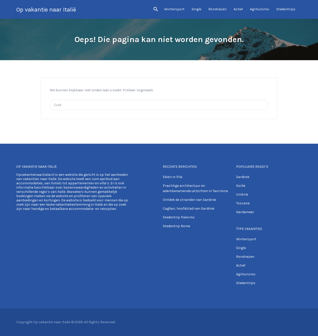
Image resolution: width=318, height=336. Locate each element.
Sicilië (240, 186)
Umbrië (242, 194)
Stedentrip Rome (176, 226)
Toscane (243, 203)
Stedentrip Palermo (179, 217)
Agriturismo (259, 9)
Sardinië (242, 177)
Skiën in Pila (172, 177)
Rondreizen (217, 9)
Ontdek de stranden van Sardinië (189, 200)
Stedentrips (285, 9)
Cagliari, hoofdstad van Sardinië (188, 208)
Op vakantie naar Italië (46, 9)
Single (196, 9)
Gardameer (245, 212)
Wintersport (174, 9)
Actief (238, 9)
